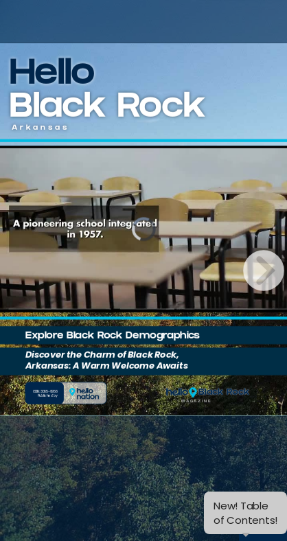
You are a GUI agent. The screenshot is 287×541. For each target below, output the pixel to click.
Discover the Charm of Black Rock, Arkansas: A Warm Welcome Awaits (106, 359)
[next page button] (263, 270)
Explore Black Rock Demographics (112, 336)
